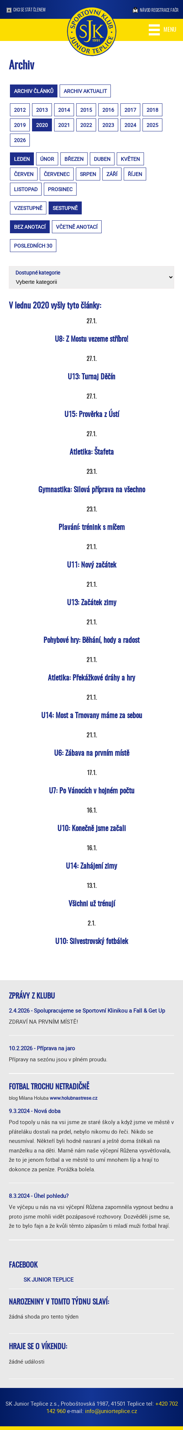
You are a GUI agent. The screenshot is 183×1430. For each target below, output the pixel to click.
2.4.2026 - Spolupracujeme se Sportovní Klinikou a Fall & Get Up (87, 1010)
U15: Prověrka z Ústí (91, 414)
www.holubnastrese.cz (73, 1098)
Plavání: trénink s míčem (92, 527)
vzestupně (28, 207)
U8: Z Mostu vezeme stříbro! (91, 339)
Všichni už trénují (91, 904)
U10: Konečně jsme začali (91, 829)
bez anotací (30, 226)
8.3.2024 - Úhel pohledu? (38, 1195)
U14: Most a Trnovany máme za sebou (91, 716)
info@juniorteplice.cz (111, 1411)
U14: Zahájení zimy (91, 866)
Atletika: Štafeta (92, 452)
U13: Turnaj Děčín (91, 377)
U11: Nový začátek (91, 565)
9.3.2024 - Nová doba (34, 1110)
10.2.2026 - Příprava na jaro (42, 1048)
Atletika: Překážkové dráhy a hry (91, 678)
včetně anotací (77, 226)
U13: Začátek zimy (91, 603)
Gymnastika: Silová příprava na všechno (91, 490)
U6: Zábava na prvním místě (91, 753)
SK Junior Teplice (49, 1279)
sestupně (65, 207)
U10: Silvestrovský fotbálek (91, 941)
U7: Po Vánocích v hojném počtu (91, 791)
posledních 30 (33, 245)
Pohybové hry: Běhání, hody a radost (91, 640)
